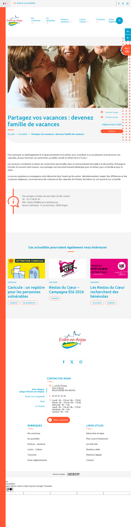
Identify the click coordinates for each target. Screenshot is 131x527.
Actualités (23, 134)
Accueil (11, 134)
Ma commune (34, 433)
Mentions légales (94, 455)
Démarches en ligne (95, 433)
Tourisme (32, 455)
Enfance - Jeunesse (36, 444)
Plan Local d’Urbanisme (97, 439)
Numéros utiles (93, 449)
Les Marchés (92, 444)
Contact (90, 460)
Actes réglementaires (37, 460)
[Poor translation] (9, 489)
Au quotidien (34, 439)
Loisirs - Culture (35, 449)
